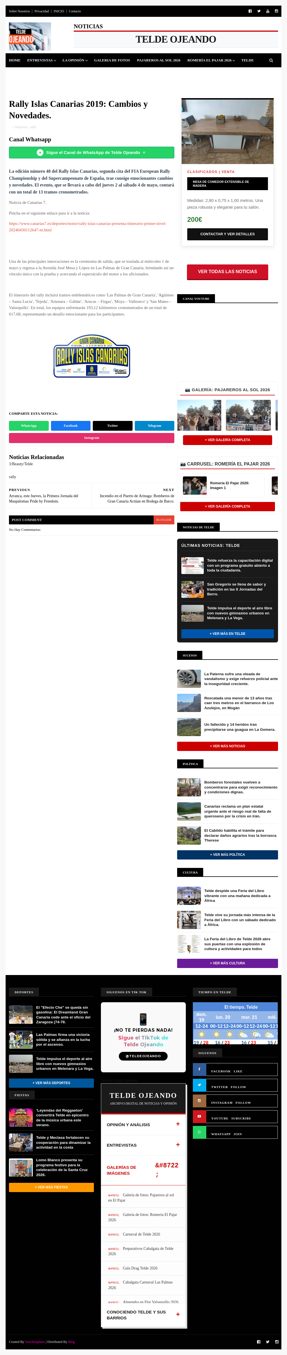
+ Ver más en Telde (228, 634)
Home (14, 60)
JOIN (237, 1134)
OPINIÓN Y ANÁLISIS (128, 1124)
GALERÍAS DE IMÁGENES (121, 1170)
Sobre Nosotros (19, 11)
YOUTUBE (219, 1118)
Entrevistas (40, 60)
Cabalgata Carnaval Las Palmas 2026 (140, 1285)
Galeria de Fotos (112, 60)
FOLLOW (238, 1087)
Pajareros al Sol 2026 (158, 60)
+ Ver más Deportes (51, 1083)
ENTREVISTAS (122, 1145)
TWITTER (219, 1087)
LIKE (238, 1071)
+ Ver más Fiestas (51, 1187)
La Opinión (73, 60)
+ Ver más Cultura (227, 963)
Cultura (94, 74)
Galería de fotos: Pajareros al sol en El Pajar (141, 1198)
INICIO (59, 11)
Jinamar (142, 74)
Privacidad (41, 11)
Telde (247, 60)
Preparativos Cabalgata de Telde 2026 (140, 1251)
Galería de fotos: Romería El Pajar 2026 (142, 1217)
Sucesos (118, 74)
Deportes (47, 74)
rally (33, 127)
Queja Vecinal (173, 74)
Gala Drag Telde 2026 (140, 1268)
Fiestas (71, 74)
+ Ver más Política (227, 855)
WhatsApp (28, 426)
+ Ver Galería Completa (227, 440)
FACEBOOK (221, 1071)
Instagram (91, 438)
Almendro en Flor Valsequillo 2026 (150, 1302)
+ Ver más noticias (227, 746)
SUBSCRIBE (241, 1118)
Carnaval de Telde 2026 (141, 1234)
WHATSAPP (221, 1134)
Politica (21, 74)
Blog (71, 1342)
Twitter (112, 426)
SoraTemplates (35, 1342)
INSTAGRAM (222, 1102)
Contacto (75, 11)
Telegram (154, 426)
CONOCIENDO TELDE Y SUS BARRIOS (136, 1315)
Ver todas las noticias (227, 271)
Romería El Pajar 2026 (210, 60)
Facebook (71, 426)
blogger (164, 519)
